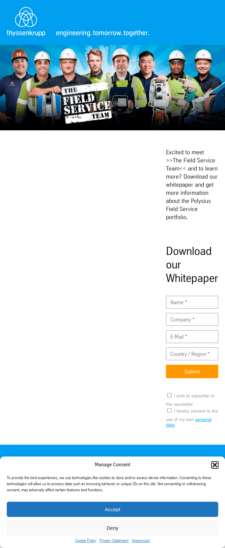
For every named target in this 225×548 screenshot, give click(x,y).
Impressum (141, 541)
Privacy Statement (114, 541)
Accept (112, 509)
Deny (112, 528)
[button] (215, 465)
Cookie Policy (85, 541)
